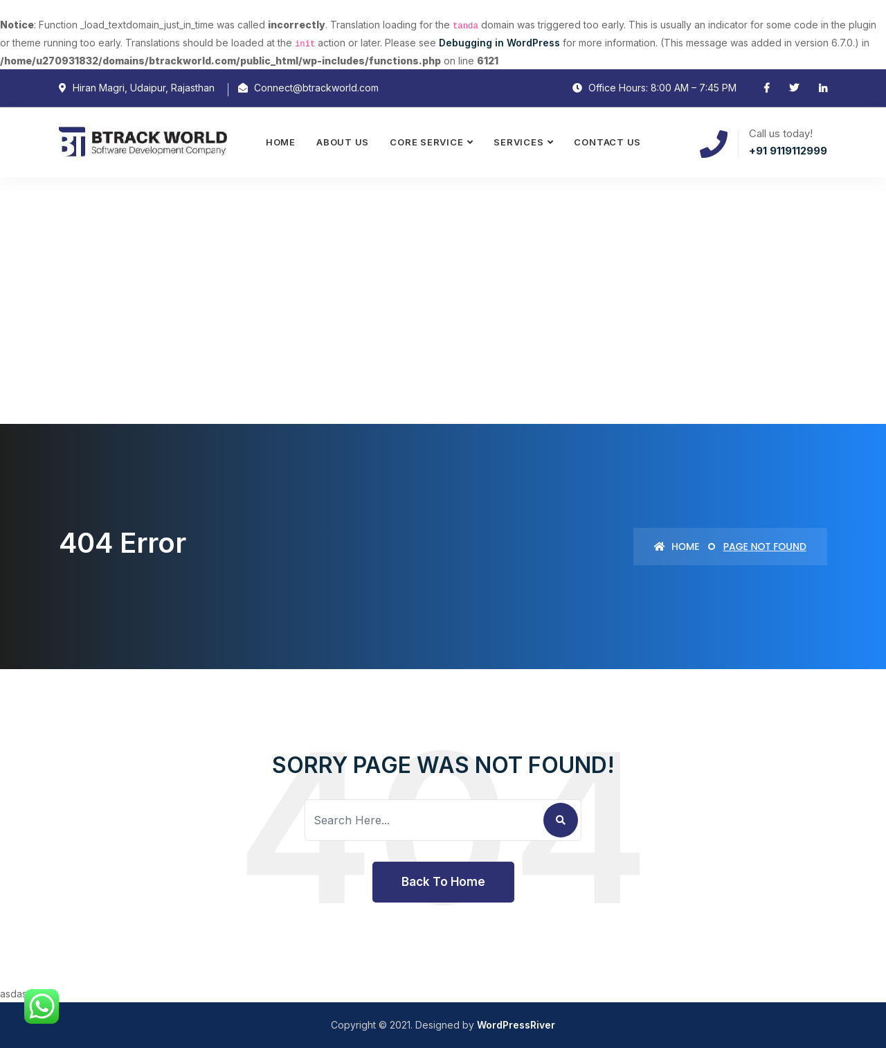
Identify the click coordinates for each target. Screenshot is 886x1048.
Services (518, 142)
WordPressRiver (516, 1025)
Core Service (426, 142)
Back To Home (443, 882)
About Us (342, 142)
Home (281, 142)
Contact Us (607, 142)
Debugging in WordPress (499, 42)
